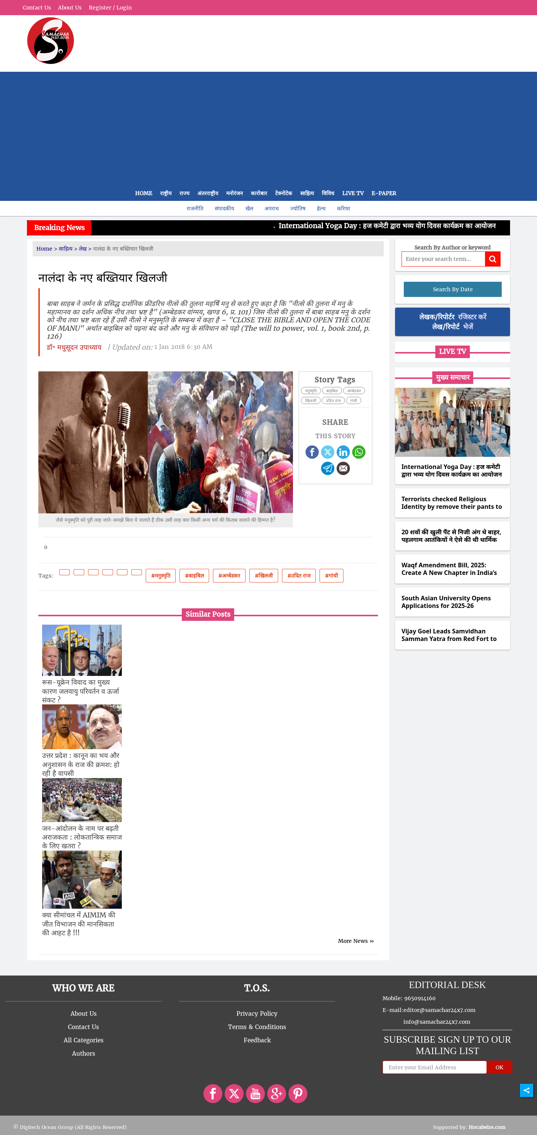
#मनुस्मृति (160, 575)
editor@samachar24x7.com (439, 1010)
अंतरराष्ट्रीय (207, 193)
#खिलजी (264, 575)
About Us (70, 7)
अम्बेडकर (354, 390)
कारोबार (259, 193)
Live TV (353, 193)
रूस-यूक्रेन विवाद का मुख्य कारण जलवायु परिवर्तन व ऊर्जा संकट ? (80, 691)
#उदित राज (298, 575)
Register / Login (110, 7)
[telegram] (327, 468)
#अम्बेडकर (229, 575)
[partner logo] (104, 41)
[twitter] (327, 451)
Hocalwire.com (487, 1127)
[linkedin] (343, 451)
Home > (47, 248)
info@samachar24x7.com (436, 1021)
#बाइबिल (194, 575)
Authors (83, 1053)
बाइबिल (332, 390)
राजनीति (195, 208)
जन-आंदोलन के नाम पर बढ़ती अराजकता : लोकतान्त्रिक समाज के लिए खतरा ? (82, 837)
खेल (249, 208)
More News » (356, 941)
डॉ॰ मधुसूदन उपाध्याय (75, 347)
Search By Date (453, 289)
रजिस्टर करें (472, 317)
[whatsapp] (359, 451)
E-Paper (384, 193)
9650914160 (420, 998)
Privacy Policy (256, 1013)
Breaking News (59, 227)
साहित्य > (69, 248)
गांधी (353, 400)
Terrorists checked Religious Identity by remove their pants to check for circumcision (452, 503)
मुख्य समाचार (452, 377)
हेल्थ (321, 208)
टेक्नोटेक (283, 193)
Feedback (257, 1040)
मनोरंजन (234, 193)
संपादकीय (224, 208)
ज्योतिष (298, 208)
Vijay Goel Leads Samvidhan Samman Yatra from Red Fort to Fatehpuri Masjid (449, 635)
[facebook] (312, 451)
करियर (343, 208)
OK (499, 1067)
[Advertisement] (268, 129)
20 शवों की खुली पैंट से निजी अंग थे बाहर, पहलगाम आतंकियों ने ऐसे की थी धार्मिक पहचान (451, 536)
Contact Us (37, 7)
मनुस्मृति (311, 390)
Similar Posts (208, 614)
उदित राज (333, 400)
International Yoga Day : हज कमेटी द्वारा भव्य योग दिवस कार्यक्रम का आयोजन (403, 225)
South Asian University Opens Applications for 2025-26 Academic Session (446, 602)
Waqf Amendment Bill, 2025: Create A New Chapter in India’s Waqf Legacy (449, 569)
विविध (328, 193)
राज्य (184, 193)
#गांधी (331, 575)
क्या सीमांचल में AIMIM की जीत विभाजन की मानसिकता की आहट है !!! (78, 924)
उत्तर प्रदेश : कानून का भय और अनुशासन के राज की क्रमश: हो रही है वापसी (81, 764)
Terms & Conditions (257, 1027)
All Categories (84, 1040)
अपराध (272, 208)
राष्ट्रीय (166, 193)
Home (143, 193)
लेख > (86, 248)
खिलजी (311, 400)
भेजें (468, 326)
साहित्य (307, 193)
